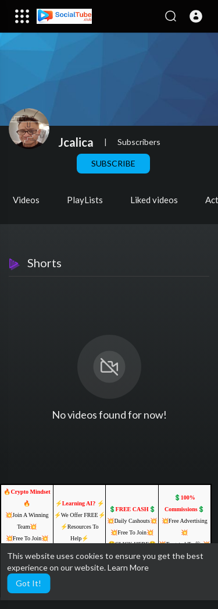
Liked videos (154, 199)
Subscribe (113, 163)
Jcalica (76, 142)
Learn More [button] (128, 567)
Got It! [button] (28, 583)
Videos (26, 199)
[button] (196, 16)
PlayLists (85, 199)
